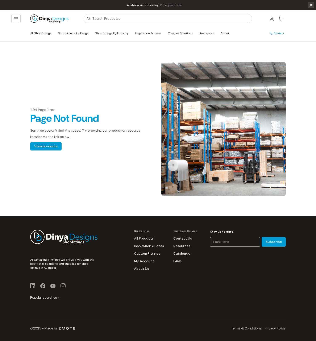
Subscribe (274, 242)
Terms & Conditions (246, 328)
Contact (277, 33)
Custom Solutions (180, 33)
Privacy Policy (275, 328)
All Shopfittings (40, 33)
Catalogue (181, 253)
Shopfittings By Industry (112, 33)
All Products (144, 238)
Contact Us (182, 238)
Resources (207, 33)
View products (46, 146)
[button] (311, 5)
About (225, 33)
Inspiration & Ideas (148, 33)
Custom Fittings (147, 253)
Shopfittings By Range (73, 33)
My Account (144, 261)
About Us (141, 268)
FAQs (177, 261)
